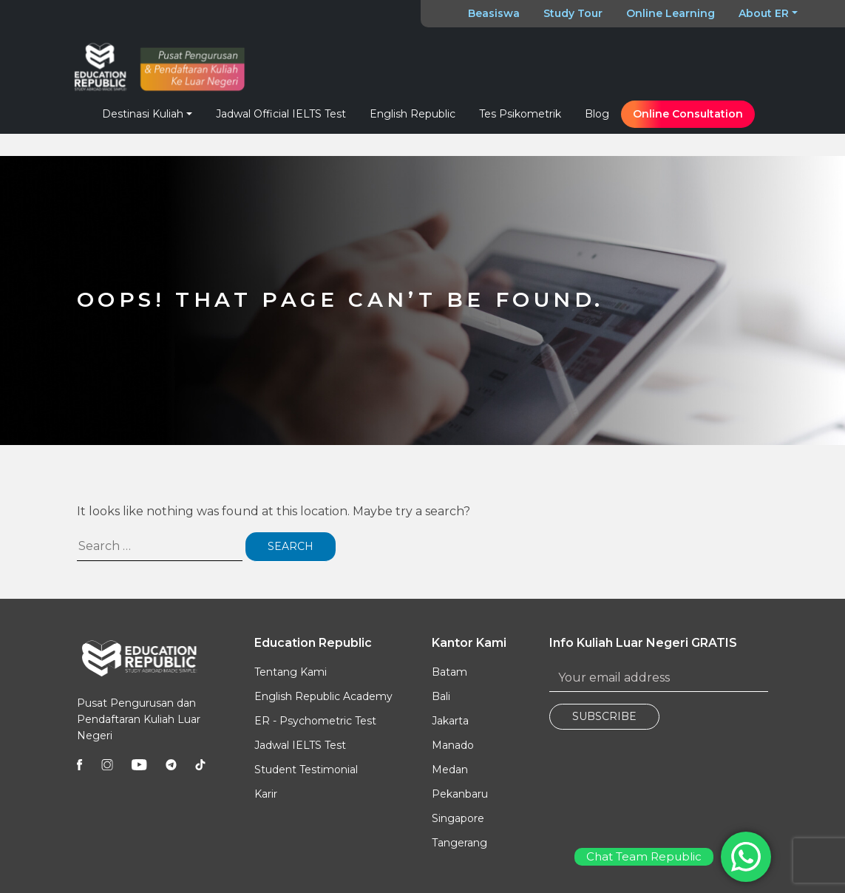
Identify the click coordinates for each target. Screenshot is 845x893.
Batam (449, 672)
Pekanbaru (460, 794)
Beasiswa (494, 13)
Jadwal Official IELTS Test (281, 113)
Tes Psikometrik (520, 113)
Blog (597, 113)
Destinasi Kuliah (142, 113)
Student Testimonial (306, 769)
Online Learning (670, 13)
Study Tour (573, 13)
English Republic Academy (323, 696)
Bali (441, 696)
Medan (450, 769)
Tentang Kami (290, 672)
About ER (764, 13)
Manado (453, 745)
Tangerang (459, 842)
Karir (265, 794)
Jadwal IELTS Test (300, 745)
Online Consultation (688, 113)
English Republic (412, 113)
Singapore (458, 818)
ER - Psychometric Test (315, 720)
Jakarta (450, 720)
